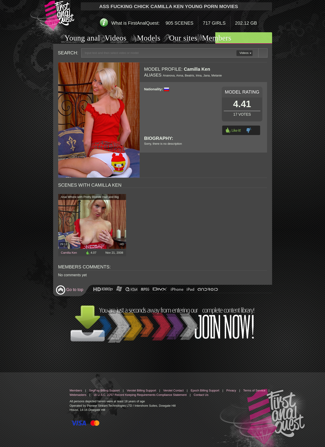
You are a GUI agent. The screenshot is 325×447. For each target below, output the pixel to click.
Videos (111, 39)
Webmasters (78, 395)
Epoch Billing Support (205, 390)
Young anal (76, 39)
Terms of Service (254, 390)
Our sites (177, 38)
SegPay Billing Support (104, 390)
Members (210, 38)
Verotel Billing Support (141, 390)
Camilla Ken (69, 252)
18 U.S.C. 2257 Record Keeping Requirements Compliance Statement (140, 395)
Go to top (69, 290)
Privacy (231, 390)
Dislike (248, 130)
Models (143, 38)
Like (233, 130)
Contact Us (201, 395)
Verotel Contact (173, 390)
